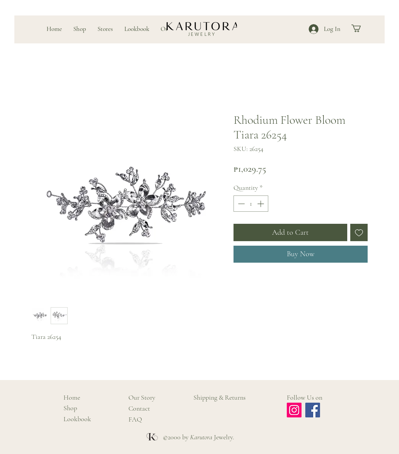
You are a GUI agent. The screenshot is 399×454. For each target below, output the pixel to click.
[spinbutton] (250, 203)
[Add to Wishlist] (359, 232)
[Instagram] (294, 410)
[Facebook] (312, 410)
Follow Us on (304, 397)
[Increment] (261, 203)
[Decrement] (240, 203)
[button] (360, 28)
